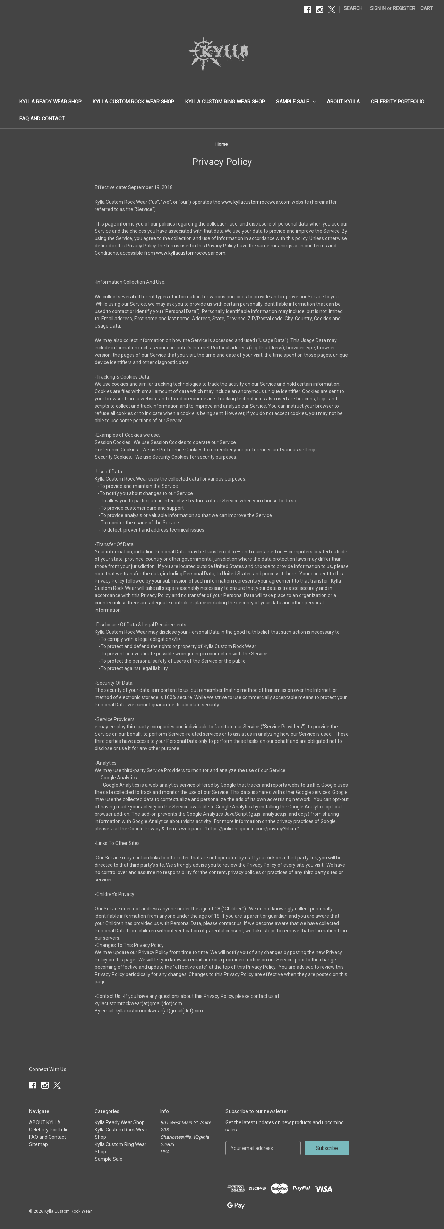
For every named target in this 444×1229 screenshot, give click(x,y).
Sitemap (38, 1144)
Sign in (378, 8)
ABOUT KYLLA (343, 102)
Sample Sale (296, 102)
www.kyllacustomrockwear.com (256, 202)
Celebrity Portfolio (397, 102)
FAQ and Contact (42, 119)
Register (404, 8)
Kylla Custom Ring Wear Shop (225, 102)
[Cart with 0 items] (427, 8)
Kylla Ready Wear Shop (50, 102)
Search (353, 8)
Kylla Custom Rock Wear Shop (133, 102)
